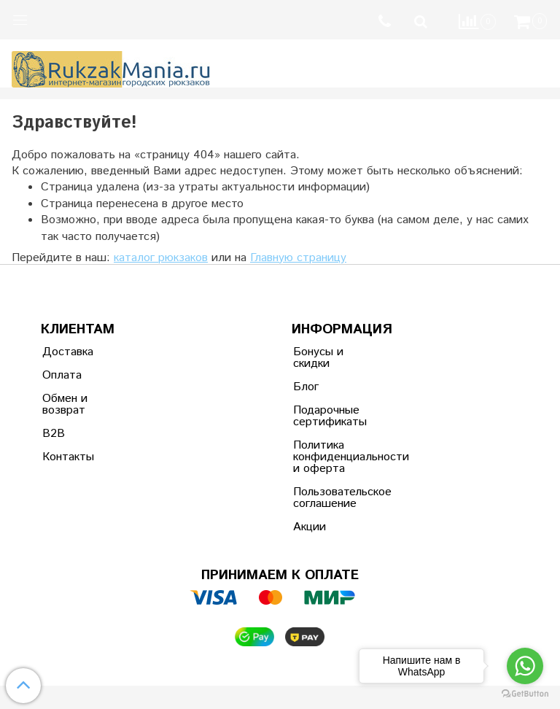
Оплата (62, 375)
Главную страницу (298, 257)
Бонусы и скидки (318, 358)
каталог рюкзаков (161, 257)
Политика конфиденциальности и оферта (329, 457)
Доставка (67, 352)
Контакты (68, 457)
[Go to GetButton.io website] (525, 694)
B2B (53, 433)
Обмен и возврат (65, 404)
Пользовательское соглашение (329, 498)
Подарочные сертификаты (329, 416)
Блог (306, 387)
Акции (309, 527)
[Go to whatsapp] (525, 666)
